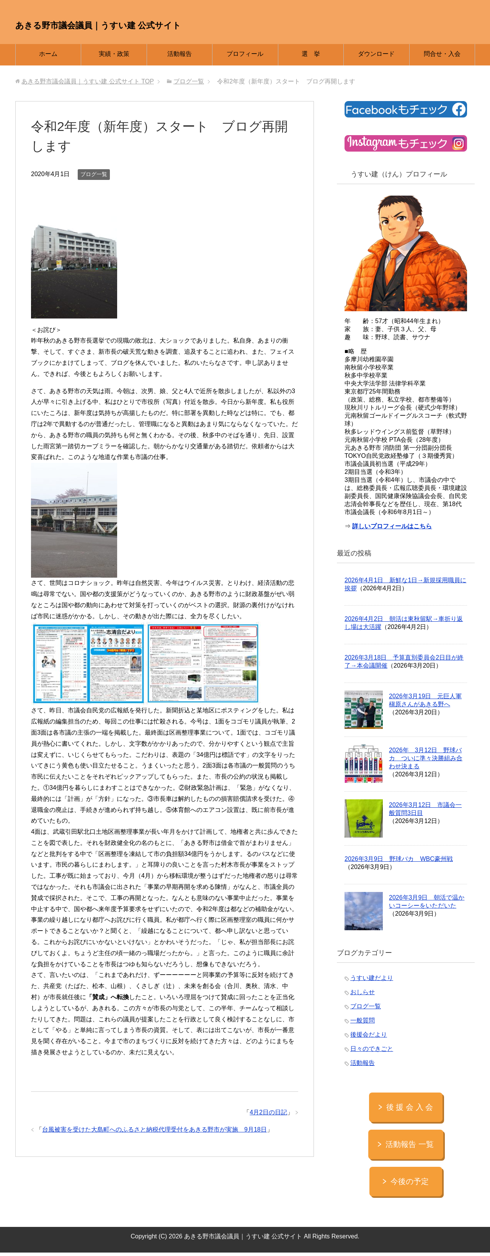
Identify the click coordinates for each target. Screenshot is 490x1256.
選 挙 (311, 57)
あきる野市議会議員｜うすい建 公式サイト (193, 23)
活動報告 (179, 57)
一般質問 (362, 1024)
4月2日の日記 (268, 1115)
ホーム (48, 57)
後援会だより (368, 1038)
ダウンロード (376, 57)
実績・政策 (114, 57)
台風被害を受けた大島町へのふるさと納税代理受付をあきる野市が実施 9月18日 (154, 1133)
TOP (87, 85)
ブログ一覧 (93, 178)
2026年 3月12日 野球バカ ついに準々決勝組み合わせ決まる (425, 761)
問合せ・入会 (442, 57)
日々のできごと (371, 1052)
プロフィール (245, 57)
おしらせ (362, 995)
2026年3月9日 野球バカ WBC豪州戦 (399, 862)
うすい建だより (371, 981)
